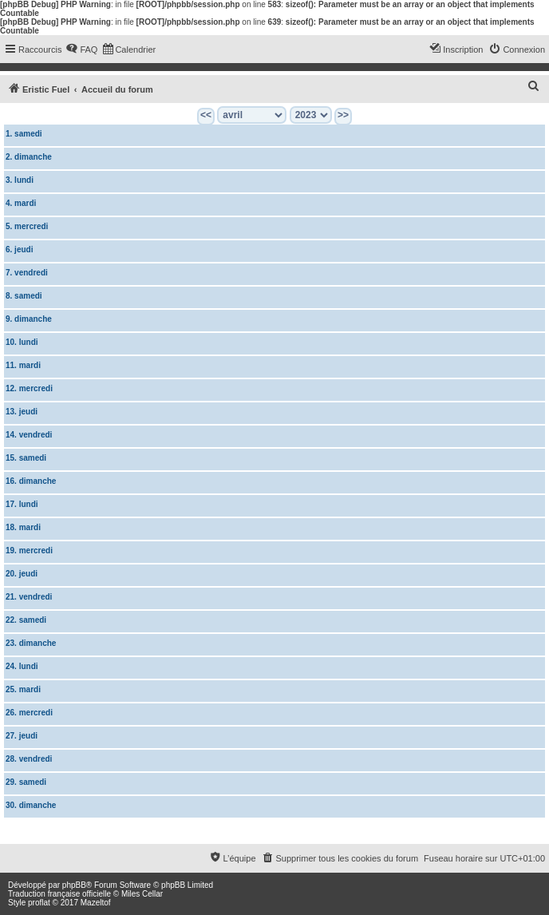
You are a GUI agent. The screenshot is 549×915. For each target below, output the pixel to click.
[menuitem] (81, 49)
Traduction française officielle (59, 893)
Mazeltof (96, 902)
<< (205, 115)
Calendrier (30, 831)
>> (343, 115)
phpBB (74, 885)
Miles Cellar (142, 893)
